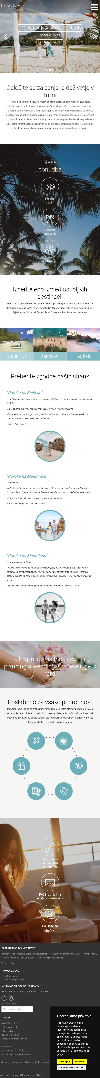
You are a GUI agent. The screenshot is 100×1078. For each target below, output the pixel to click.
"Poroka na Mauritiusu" (27, 476)
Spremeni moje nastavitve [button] (71, 1067)
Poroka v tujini (13, 976)
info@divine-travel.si (17, 1039)
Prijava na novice (9, 1004)
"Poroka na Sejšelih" (24, 392)
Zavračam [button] (79, 1061)
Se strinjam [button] (64, 1061)
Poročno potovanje (15, 979)
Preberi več (50, 42)
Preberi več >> (7, 963)
